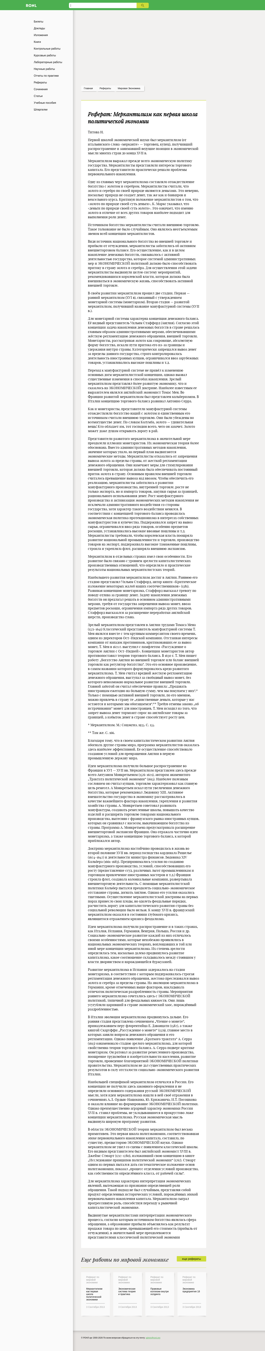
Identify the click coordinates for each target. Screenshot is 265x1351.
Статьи (38, 96)
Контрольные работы (47, 48)
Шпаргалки (40, 109)
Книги (37, 41)
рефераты (105, 88)
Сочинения (41, 89)
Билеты (38, 21)
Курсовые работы (45, 55)
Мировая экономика (129, 88)
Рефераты (40, 82)
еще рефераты (191, 1258)
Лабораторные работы (48, 62)
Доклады (39, 28)
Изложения (41, 35)
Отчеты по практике (46, 75)
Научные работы (44, 69)
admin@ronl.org (153, 1338)
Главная (88, 88)
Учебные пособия (45, 102)
